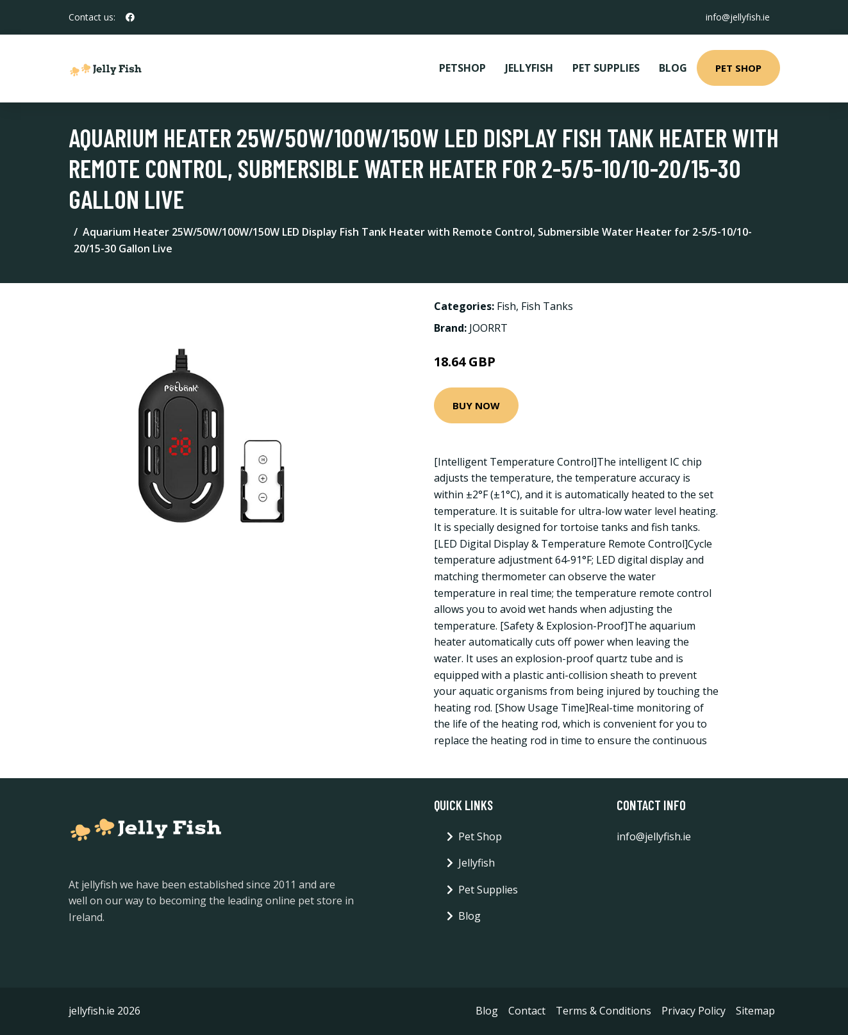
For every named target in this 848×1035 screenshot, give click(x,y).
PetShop (462, 68)
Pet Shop (738, 67)
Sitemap (755, 1011)
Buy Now (476, 405)
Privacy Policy (693, 1011)
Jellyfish (529, 68)
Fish (506, 306)
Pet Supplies (606, 68)
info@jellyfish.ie (738, 17)
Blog (673, 68)
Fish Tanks (547, 306)
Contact (526, 1011)
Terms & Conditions (603, 1011)
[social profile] (130, 17)
